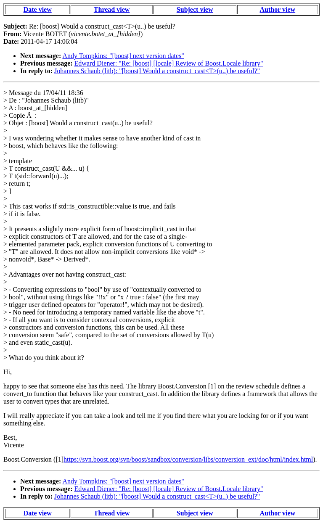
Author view (278, 9)
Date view (38, 9)
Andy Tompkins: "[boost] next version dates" (123, 55)
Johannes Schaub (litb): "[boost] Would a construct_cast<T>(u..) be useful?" (157, 70)
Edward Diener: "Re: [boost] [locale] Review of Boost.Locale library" (168, 63)
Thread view (112, 9)
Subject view (195, 9)
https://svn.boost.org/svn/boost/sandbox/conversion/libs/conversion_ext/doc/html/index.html (188, 459)
